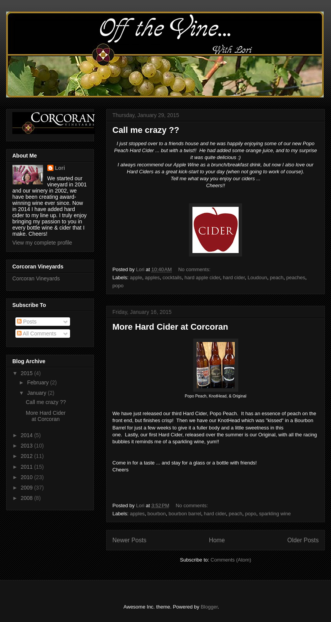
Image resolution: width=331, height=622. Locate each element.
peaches (295, 277)
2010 (27, 477)
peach (276, 277)
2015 (27, 373)
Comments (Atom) (231, 560)
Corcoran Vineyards (36, 278)
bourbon (156, 513)
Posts (27, 322)
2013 (27, 446)
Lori (60, 168)
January (37, 393)
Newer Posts (129, 540)
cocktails (172, 277)
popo (118, 285)
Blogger (209, 607)
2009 (27, 488)
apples (152, 277)
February (38, 382)
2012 (27, 456)
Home (217, 540)
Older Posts (303, 540)
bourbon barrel (185, 513)
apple (136, 277)
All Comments (36, 333)
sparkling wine (275, 513)
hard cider (234, 277)
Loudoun (257, 277)
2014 (27, 435)
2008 (27, 498)
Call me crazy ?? (145, 130)
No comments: (195, 269)
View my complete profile (42, 243)
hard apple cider (202, 277)
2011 (27, 467)
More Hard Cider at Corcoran (170, 327)
